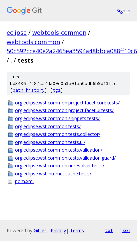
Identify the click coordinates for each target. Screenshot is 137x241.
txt (109, 230)
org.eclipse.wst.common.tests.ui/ (50, 142)
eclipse (17, 32)
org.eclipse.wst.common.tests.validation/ (58, 150)
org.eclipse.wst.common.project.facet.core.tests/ (67, 102)
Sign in (123, 10)
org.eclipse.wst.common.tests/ (48, 126)
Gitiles (40, 230)
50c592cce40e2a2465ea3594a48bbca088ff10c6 (72, 51)
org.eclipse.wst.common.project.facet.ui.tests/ (64, 110)
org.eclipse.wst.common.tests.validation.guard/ (65, 158)
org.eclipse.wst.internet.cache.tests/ (53, 173)
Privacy (58, 230)
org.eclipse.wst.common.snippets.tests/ (57, 118)
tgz (57, 90)
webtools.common (33, 42)
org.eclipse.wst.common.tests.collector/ (57, 134)
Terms (77, 230)
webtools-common (59, 32)
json (125, 230)
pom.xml (24, 181)
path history (29, 90)
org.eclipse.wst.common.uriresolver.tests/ (59, 165)
